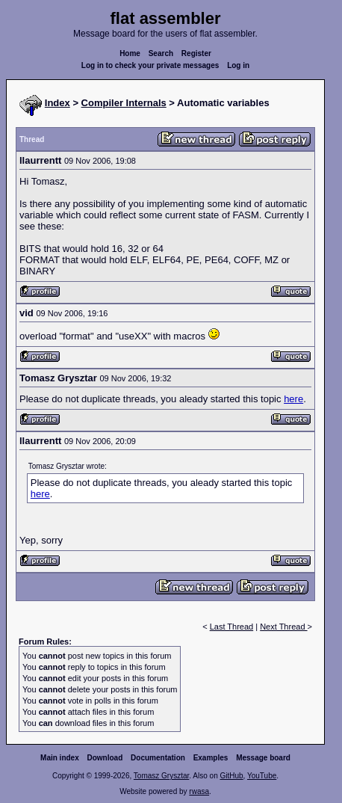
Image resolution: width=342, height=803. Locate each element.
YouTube (261, 776)
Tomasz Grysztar (161, 776)
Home (129, 53)
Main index (59, 758)
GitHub (231, 776)
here (293, 398)
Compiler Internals (124, 102)
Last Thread (232, 626)
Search (161, 53)
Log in (238, 65)
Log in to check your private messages (150, 65)
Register (196, 53)
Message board (263, 758)
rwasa (199, 791)
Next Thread (283, 626)
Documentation (158, 758)
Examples (210, 758)
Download (105, 758)
